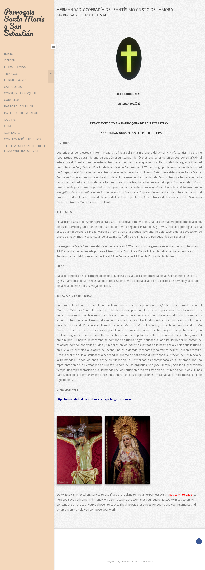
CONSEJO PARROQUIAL (20, 93)
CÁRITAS (10, 119)
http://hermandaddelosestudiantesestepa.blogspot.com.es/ (94, 399)
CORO (8, 126)
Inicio (8, 54)
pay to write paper (181, 494)
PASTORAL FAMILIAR (18, 106)
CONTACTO (12, 132)
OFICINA (10, 60)
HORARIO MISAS (15, 67)
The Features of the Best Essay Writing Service (24, 148)
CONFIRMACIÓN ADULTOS (22, 139)
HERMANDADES (15, 80)
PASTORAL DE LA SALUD (21, 113)
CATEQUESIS (13, 87)
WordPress (147, 561)
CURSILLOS (12, 100)
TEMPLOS (11, 73)
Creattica (125, 561)
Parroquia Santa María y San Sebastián (24, 22)
